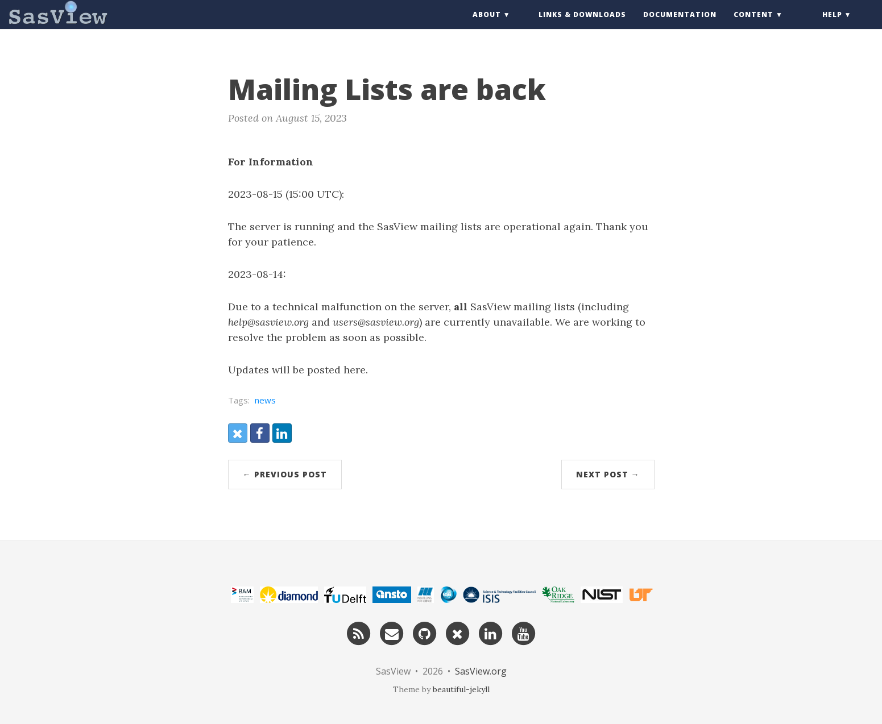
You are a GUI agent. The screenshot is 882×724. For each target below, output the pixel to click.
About (487, 25)
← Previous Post (285, 474)
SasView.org (481, 671)
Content (753, 25)
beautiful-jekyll (461, 689)
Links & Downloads (582, 25)
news (265, 400)
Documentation (680, 25)
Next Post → (608, 474)
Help (832, 25)
